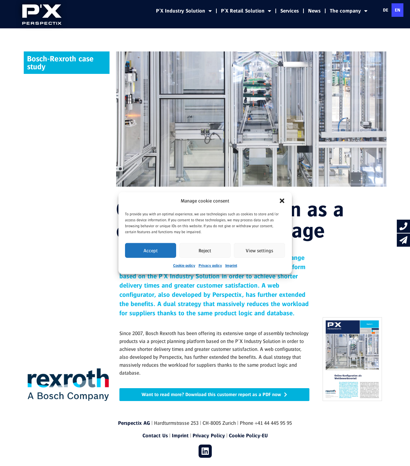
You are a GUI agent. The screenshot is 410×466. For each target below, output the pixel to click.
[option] (386, 10)
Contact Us (155, 435)
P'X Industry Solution (184, 11)
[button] (282, 201)
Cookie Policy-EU (248, 435)
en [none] (397, 10)
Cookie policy (184, 265)
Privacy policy (210, 265)
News (314, 11)
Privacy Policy (209, 435)
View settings (259, 250)
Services (289, 11)
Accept (150, 250)
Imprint (231, 265)
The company (348, 11)
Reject (205, 250)
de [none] (385, 10)
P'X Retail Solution (246, 11)
